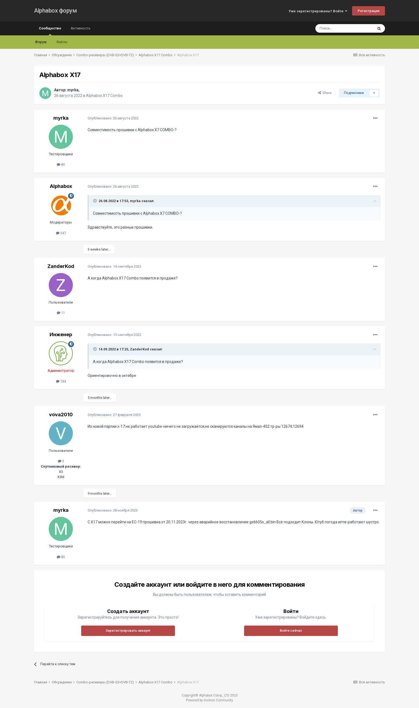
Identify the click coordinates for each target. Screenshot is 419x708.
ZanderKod (60, 266)
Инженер (61, 334)
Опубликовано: (113, 118)
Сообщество (50, 30)
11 (61, 313)
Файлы (62, 42)
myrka (72, 90)
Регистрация (368, 11)
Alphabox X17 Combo (104, 95)
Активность (81, 28)
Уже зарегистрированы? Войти (318, 11)
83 (61, 164)
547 (61, 233)
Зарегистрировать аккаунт (128, 631)
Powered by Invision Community (209, 700)
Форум (41, 42)
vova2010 (61, 414)
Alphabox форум (55, 10)
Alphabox (61, 186)
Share (324, 93)
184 (61, 381)
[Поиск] (344, 28)
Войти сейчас (291, 631)
